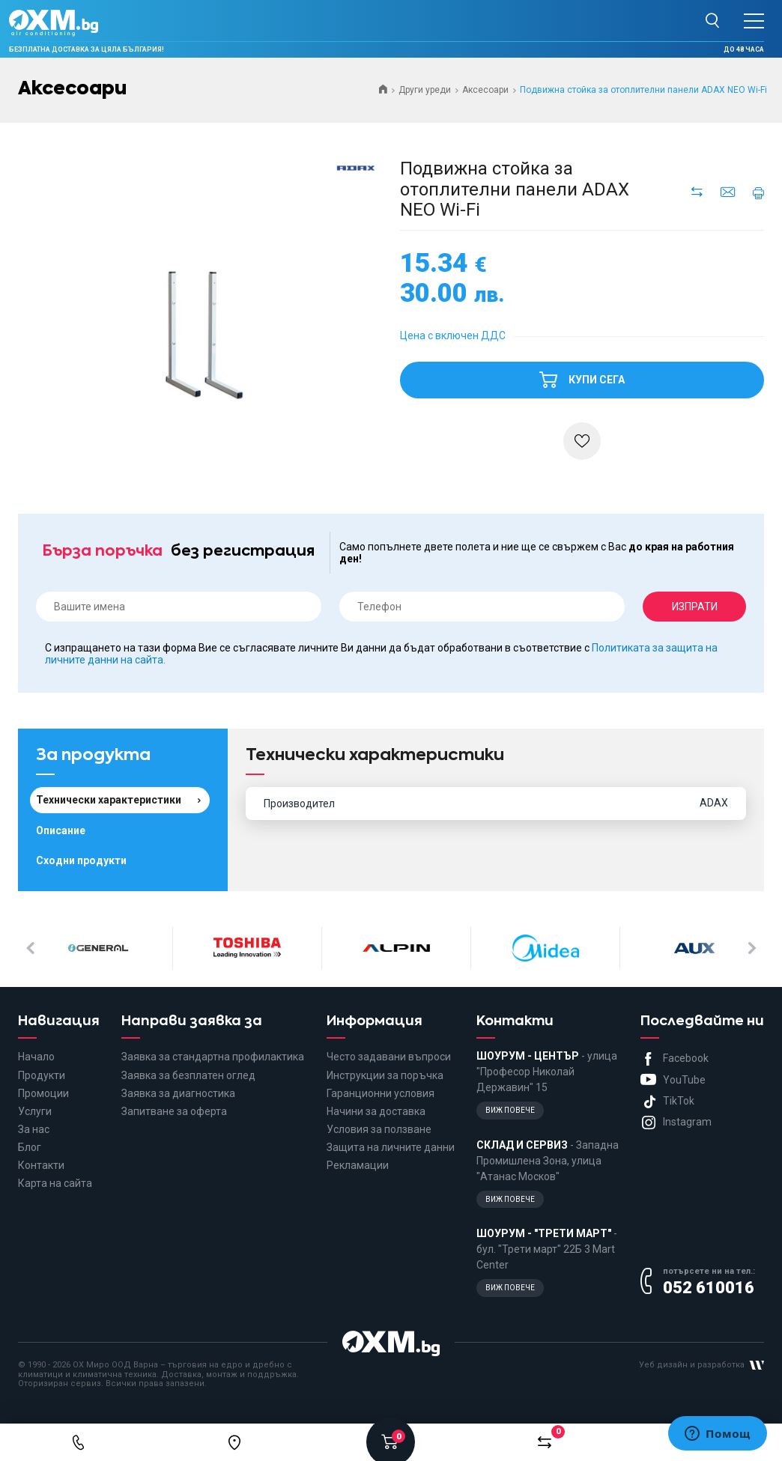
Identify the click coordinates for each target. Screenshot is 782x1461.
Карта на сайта (55, 1183)
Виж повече (510, 1110)
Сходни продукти (81, 860)
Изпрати (695, 607)
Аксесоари (485, 90)
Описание (60, 830)
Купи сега (582, 374)
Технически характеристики (108, 800)
